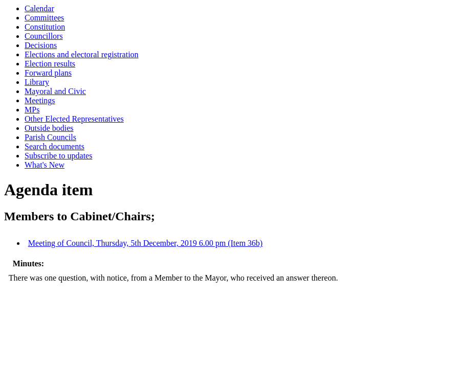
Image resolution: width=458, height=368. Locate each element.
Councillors (44, 36)
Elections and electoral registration (82, 54)
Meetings (40, 100)
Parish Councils (50, 137)
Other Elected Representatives (74, 118)
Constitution (45, 26)
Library (37, 82)
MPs (32, 109)
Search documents (54, 146)
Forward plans (48, 72)
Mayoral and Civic (55, 91)
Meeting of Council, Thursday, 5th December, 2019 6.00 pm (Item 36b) (145, 243)
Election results (50, 63)
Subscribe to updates (58, 155)
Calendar (39, 8)
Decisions (41, 45)
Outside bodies (49, 128)
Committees (44, 17)
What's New (44, 164)
